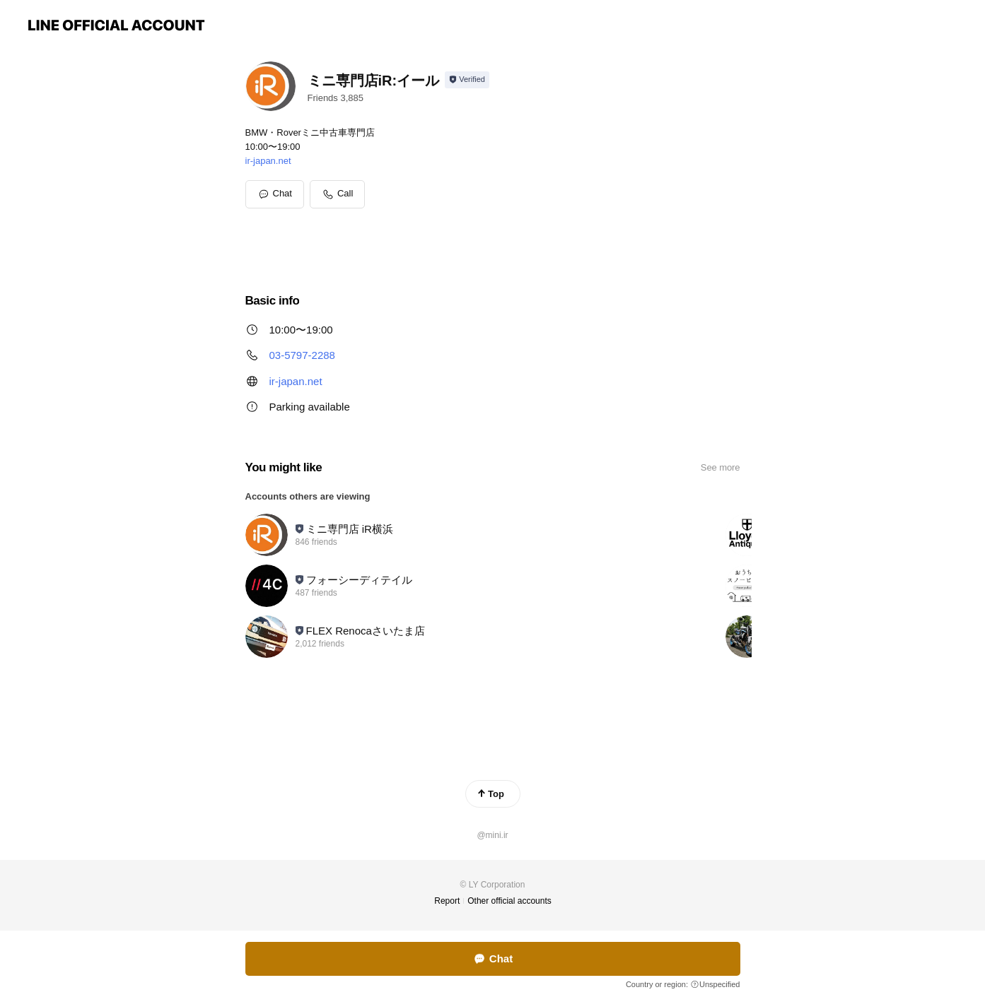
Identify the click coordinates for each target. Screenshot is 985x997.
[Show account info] (467, 79)
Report (447, 901)
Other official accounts (509, 901)
